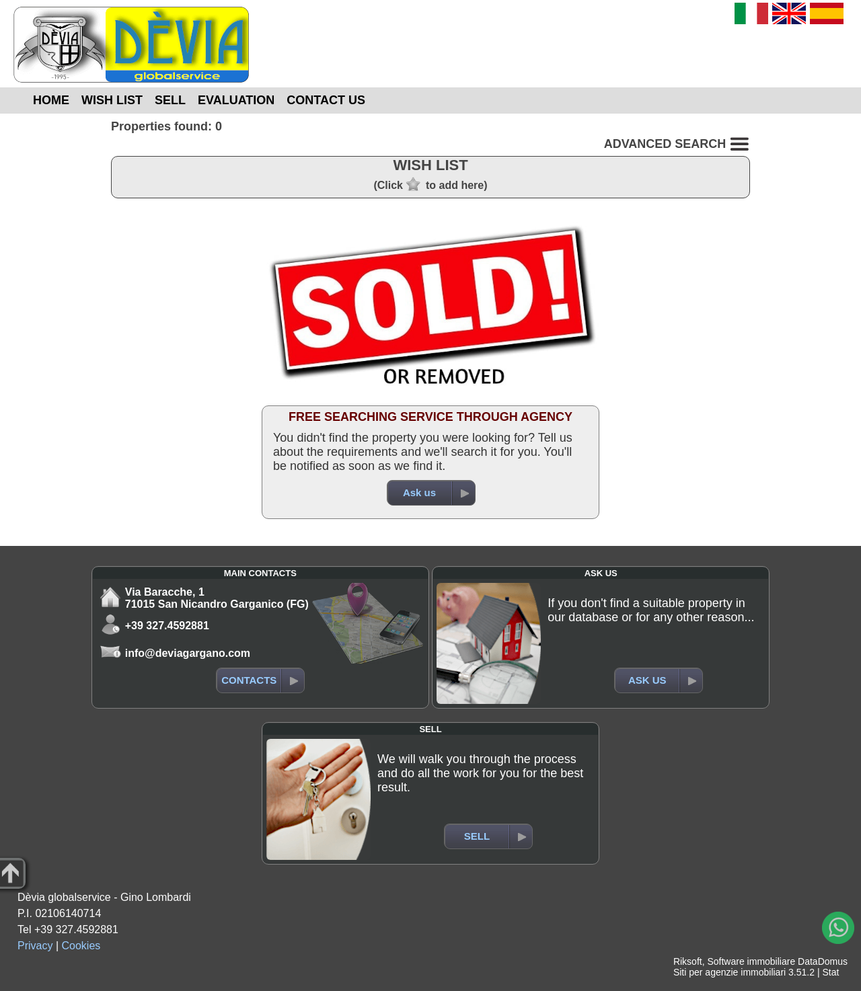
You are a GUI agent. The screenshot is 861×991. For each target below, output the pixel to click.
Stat (830, 972)
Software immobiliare (751, 961)
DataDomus (823, 961)
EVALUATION (236, 100)
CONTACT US (326, 100)
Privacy (34, 945)
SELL (170, 100)
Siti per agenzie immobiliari (729, 972)
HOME (51, 100)
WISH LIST (112, 100)
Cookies (81, 945)
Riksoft (687, 961)
